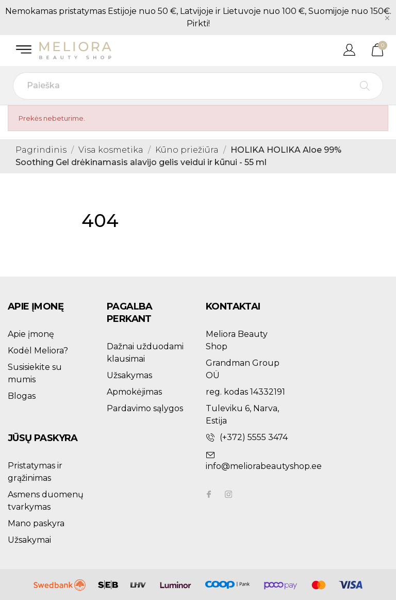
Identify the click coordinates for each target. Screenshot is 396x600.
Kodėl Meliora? (38, 350)
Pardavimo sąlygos (145, 408)
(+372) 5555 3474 (254, 437)
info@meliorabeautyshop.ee (264, 466)
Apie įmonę (31, 334)
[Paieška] (198, 86)
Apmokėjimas (134, 392)
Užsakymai (29, 540)
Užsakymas (129, 375)
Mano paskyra (36, 523)
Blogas (22, 396)
